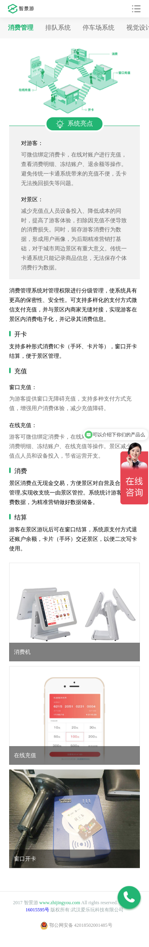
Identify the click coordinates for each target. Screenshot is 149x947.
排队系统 (58, 27)
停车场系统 (98, 27)
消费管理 (20, 27)
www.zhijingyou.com (59, 902)
